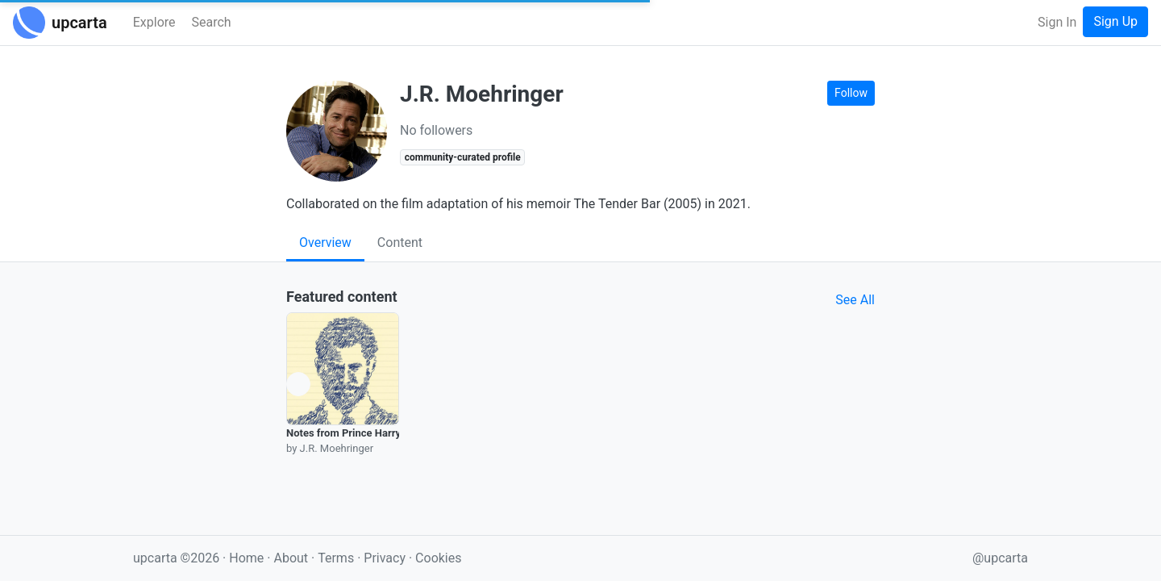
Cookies (438, 558)
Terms (337, 558)
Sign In (1057, 22)
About (290, 558)
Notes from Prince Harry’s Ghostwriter (375, 433)
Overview (325, 242)
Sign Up (1115, 21)
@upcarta (1000, 558)
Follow (851, 92)
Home (246, 558)
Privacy (386, 558)
